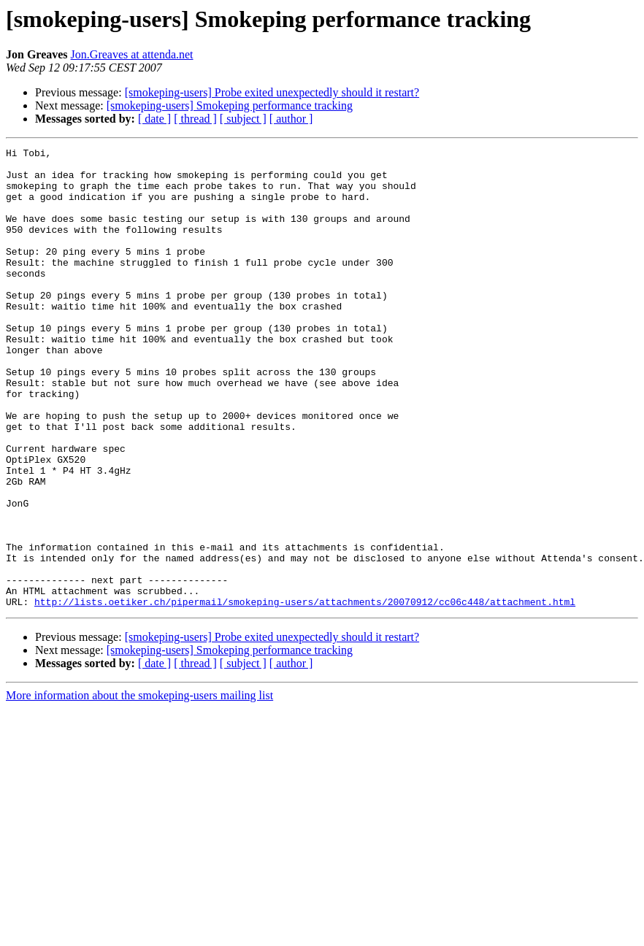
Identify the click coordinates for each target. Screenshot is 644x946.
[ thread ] (195, 118)
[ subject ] (243, 118)
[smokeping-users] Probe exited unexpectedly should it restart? (272, 92)
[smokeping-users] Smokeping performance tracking (230, 105)
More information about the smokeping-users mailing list (139, 787)
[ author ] (291, 118)
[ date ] (154, 118)
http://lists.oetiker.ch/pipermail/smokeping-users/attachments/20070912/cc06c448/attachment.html (304, 693)
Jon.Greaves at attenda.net (132, 54)
